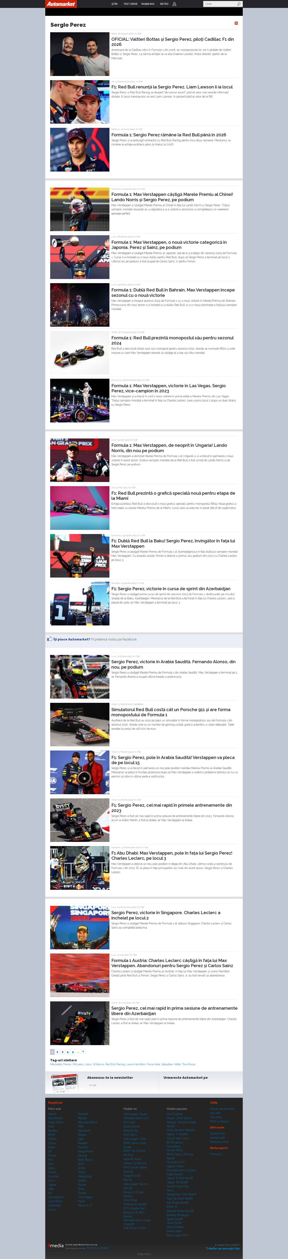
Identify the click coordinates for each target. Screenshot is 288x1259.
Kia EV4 (128, 1155)
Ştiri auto (215, 1113)
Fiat (50, 1159)
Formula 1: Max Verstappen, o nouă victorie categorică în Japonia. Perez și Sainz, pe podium (169, 245)
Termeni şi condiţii (97, 1248)
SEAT (81, 1163)
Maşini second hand (222, 1108)
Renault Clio (130, 1130)
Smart (81, 1172)
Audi (51, 1126)
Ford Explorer (175, 1114)
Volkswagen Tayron (135, 1184)
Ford (51, 1163)
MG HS (127, 1179)
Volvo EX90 (130, 1200)
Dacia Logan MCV (178, 1235)
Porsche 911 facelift (134, 1204)
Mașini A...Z (85, 1205)
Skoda (81, 1168)
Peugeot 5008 (132, 1175)
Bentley (53, 1130)
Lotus (88, 1064)
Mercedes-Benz (87, 1122)
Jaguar (52, 1184)
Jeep (51, 1188)
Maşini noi (55, 1102)
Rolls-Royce (85, 1159)
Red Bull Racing (115, 1064)
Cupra (52, 1143)
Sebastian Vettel (171, 1064)
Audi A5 (128, 1171)
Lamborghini (56, 1197)
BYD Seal (129, 1122)
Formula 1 (216, 1154)
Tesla (81, 1188)
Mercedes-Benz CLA (136, 1118)
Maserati (83, 1114)
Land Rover (55, 1201)
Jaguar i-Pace (175, 1166)
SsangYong (84, 1176)
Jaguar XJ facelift (177, 1134)
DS (50, 1151)
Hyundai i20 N (175, 1162)
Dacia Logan (174, 1231)
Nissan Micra (175, 1150)
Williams (98, 1064)
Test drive (216, 1117)
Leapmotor (54, 1205)
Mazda (82, 1118)
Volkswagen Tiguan (135, 1114)
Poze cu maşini (219, 1121)
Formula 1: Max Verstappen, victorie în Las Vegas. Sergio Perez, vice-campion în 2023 (168, 388)
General (138, 704)
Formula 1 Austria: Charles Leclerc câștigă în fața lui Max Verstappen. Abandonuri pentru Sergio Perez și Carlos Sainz (172, 963)
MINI (81, 1126)
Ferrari (67, 1064)
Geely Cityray (131, 1126)
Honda (52, 1172)
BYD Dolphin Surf (134, 1208)
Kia (50, 1192)
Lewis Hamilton (135, 1064)
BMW (52, 1134)
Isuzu (51, 1180)
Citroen (52, 1138)
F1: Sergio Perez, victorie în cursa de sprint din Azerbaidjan (171, 588)
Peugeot (83, 1143)
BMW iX (172, 1206)
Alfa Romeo (55, 1118)
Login (174, 4)
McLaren (78, 1064)
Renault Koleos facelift (180, 1211)
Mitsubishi (84, 1130)
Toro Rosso (188, 1064)
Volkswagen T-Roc (134, 1138)
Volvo (81, 1201)
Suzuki (82, 1184)
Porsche (83, 1147)
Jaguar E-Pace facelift (180, 1178)
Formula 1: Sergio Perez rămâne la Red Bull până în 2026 (168, 134)
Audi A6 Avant (132, 1159)
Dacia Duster (174, 1222)
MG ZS (127, 1188)
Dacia (51, 1147)
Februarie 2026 (219, 1141)
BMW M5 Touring (134, 1150)
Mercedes (56, 1064)
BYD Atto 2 (130, 1134)
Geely (51, 1168)
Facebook (167, 1086)
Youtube (187, 1086)
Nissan (82, 1134)
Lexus (52, 1209)
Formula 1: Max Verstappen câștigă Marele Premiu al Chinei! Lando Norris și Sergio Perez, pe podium (172, 197)
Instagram (177, 1086)
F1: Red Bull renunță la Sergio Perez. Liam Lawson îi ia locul (172, 86)
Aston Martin (56, 1122)
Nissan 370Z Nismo (179, 1118)
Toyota (82, 1192)
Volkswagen (85, 1197)
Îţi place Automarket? (72, 639)
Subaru (82, 1180)
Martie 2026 (217, 1137)
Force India (153, 1064)
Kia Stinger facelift (177, 1202)
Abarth (52, 1114)
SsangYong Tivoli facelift (181, 1194)
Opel (81, 1138)
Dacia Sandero (175, 1227)
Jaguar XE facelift (177, 1182)
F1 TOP (138, 34)
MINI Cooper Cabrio (135, 1167)
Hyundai (53, 1176)
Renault (82, 1155)
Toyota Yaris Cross (178, 1138)
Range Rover (85, 1151)
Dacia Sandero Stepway (181, 1130)
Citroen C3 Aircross (135, 1163)
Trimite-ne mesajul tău (223, 1248)
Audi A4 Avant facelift (180, 1198)
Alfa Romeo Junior (134, 1228)
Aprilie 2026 (217, 1133)
